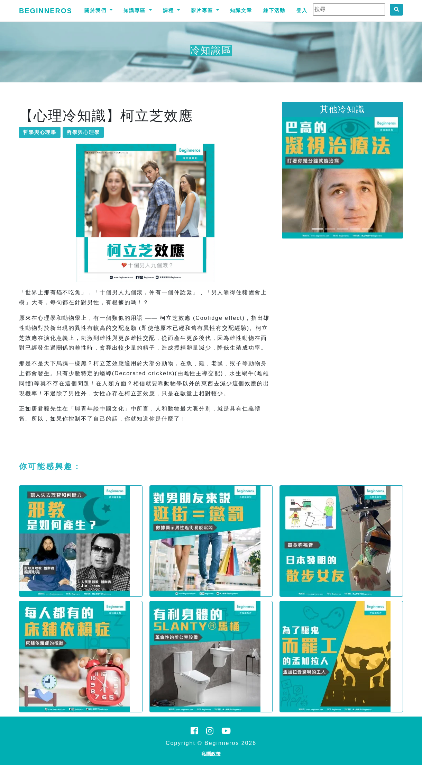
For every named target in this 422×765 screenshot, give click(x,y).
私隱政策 (211, 754)
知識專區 (135, 10)
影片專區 (203, 10)
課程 (169, 10)
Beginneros (45, 11)
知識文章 (241, 10)
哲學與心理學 (39, 132)
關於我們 (96, 10)
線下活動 (274, 10)
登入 (302, 10)
